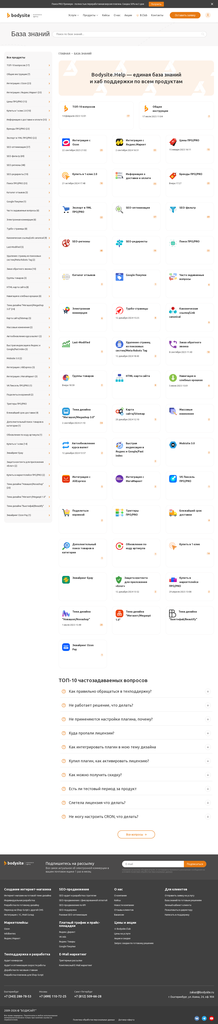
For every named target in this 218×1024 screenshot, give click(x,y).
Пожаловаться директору (178, 910)
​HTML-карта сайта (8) (29, 287)
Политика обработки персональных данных (94, 1020)
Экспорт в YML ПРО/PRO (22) (29, 138)
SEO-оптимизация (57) (29, 147)
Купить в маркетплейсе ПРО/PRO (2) (29, 475)
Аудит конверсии (13, 960)
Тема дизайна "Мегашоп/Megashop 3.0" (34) (29, 307)
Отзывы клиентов (124, 910)
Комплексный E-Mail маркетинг (75, 965)
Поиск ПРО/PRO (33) (29, 183)
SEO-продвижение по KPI (72, 905)
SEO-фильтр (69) (29, 156)
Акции (128, 15)
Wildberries (10, 933)
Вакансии (119, 914)
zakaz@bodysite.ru (202, 992)
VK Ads (62, 937)
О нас (117, 15)
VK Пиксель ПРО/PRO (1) (29, 386)
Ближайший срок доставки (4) (29, 413)
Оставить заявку (185, 15)
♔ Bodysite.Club (122, 929)
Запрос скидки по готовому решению (134, 943)
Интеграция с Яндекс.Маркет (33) (29, 93)
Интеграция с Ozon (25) (29, 83)
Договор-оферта (126, 1020)
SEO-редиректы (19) (29, 174)
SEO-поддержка (68, 910)
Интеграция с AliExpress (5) (29, 367)
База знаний (82, 53)
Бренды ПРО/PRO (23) (29, 129)
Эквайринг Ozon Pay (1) (29, 515)
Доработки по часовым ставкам (21, 970)
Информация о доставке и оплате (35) (29, 120)
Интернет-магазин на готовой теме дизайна (27, 895)
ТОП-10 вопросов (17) (29, 65)
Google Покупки (67, 946)
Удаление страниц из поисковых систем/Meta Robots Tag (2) (29, 258)
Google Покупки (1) (29, 202)
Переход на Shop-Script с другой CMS (23, 910)
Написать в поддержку (177, 914)
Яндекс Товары (67, 941)
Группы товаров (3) (29, 278)
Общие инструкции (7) (29, 74)
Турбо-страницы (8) (29, 229)
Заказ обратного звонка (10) (29, 269)
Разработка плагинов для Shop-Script (23, 975)
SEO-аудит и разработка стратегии (77, 895)
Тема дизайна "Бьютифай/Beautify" (29, 506)
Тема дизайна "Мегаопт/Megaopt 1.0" (29, 497)
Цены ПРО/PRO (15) (29, 102)
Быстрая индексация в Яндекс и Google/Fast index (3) (29, 347)
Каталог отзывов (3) (29, 193)
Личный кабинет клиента (178, 905)
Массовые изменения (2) (29, 327)
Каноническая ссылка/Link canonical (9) (29, 238)
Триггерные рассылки (70, 960)
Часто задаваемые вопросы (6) (29, 211)
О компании (120, 895)
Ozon (7, 929)
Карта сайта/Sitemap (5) (29, 318)
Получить (156, 4)
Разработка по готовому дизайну (21, 905)
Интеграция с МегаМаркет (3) (29, 377)
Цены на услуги (122, 933)
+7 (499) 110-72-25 (52, 996)
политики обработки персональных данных (152, 872)
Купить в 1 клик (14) (29, 444)
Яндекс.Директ (67, 932)
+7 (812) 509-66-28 (87, 996)
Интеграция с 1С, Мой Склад (19, 914)
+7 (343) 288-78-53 (17, 996)
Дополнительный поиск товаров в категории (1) (29, 424)
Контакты (157, 15)
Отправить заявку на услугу (179, 895)
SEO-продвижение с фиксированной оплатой (83, 900)
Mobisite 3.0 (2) (29, 358)
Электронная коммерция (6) (29, 220)
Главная (64, 53)
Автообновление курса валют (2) (29, 336)
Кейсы (106, 15)
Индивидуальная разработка (19, 900)
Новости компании (124, 905)
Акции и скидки (122, 938)
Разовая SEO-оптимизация (73, 914)
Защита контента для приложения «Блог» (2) (29, 464)
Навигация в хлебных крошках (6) (29, 296)
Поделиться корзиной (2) (29, 395)
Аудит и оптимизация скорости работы (25, 965)
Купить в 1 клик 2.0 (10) (29, 111)
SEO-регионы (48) (29, 165)
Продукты (90, 15)
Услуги (73, 15)
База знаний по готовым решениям (183, 900)
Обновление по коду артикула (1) (29, 435)
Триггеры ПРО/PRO (29, 404)
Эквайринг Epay (29, 453)
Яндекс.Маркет (12, 938)
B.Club (141, 15)
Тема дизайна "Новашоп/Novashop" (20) (29, 486)
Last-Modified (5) (29, 247)
